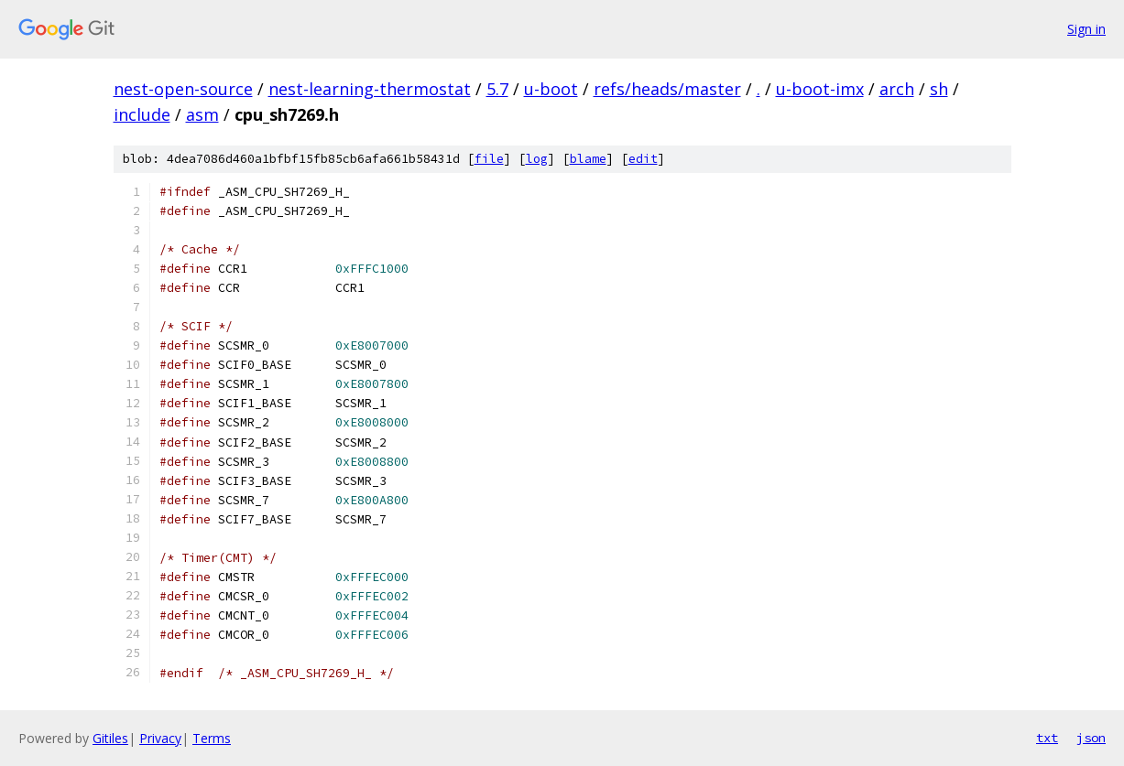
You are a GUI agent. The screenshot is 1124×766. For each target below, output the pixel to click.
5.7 (497, 89)
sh (939, 89)
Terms (211, 738)
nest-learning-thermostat (369, 89)
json (1091, 737)
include (142, 114)
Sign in (1086, 29)
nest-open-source (183, 89)
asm (202, 114)
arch (896, 89)
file (489, 159)
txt (1047, 737)
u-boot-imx (820, 89)
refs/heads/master (667, 89)
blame (588, 159)
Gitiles (110, 738)
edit (643, 159)
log (537, 159)
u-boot (551, 89)
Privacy (160, 738)
